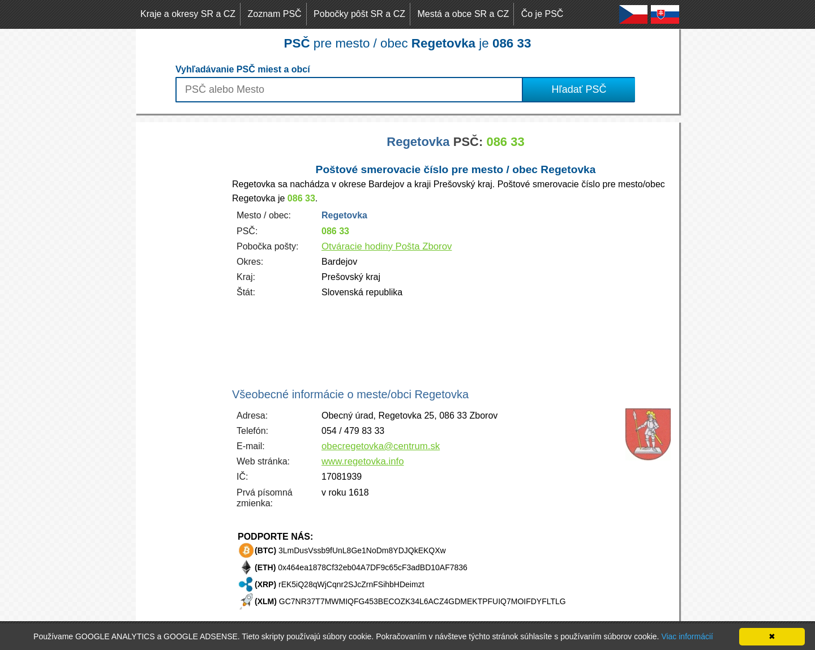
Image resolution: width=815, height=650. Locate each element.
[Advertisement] (181, 292)
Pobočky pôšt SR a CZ (359, 14)
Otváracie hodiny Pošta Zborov (386, 246)
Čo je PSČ (542, 14)
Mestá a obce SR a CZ (463, 14)
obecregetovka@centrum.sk (380, 446)
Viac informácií (687, 636)
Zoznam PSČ (275, 14)
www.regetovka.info (362, 461)
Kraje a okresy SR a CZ (187, 14)
